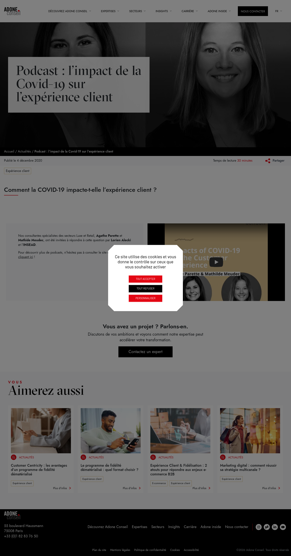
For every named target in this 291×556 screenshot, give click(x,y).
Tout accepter (145, 279)
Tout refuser (145, 288)
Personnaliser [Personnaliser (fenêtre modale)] (146, 298)
